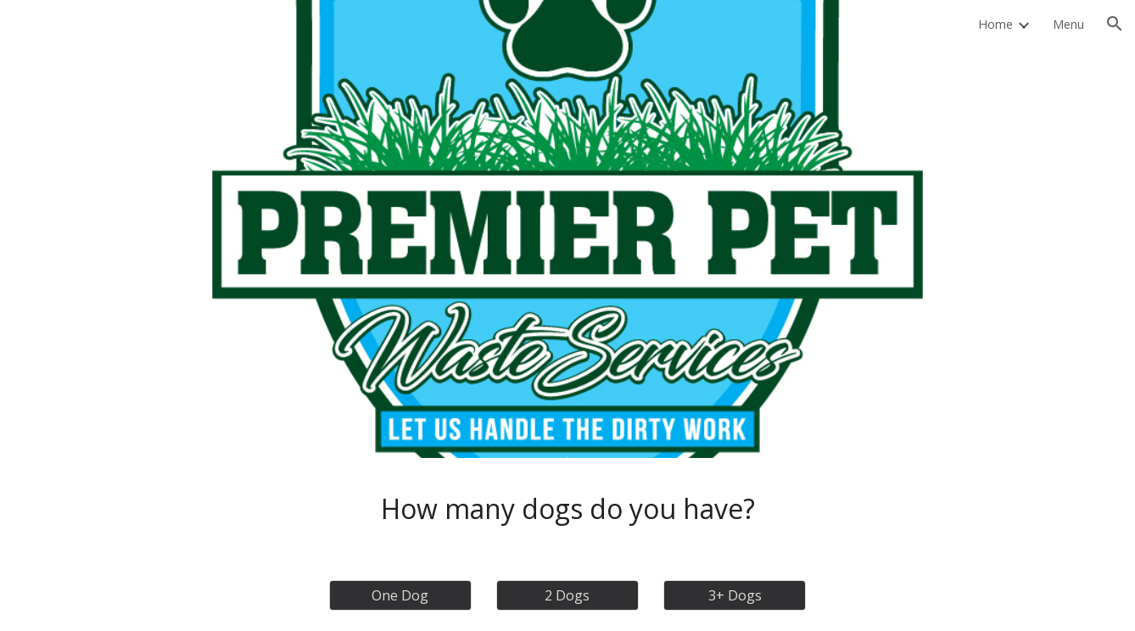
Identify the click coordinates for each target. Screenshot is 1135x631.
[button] (1114, 23)
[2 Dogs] (567, 595)
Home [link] (995, 23)
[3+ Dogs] (734, 595)
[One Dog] (400, 595)
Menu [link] (1068, 23)
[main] (567, 508)
